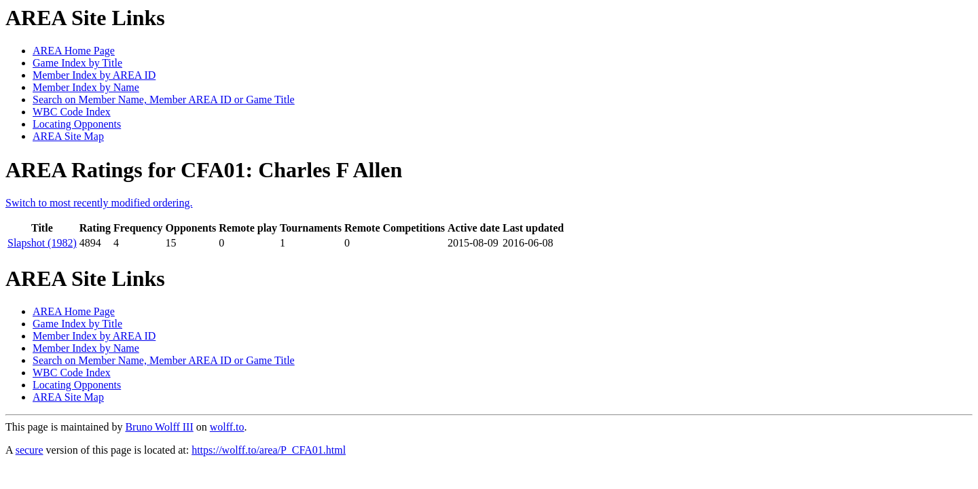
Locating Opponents (77, 124)
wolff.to (227, 427)
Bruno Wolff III (159, 427)
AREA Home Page (74, 50)
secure (29, 450)
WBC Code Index (72, 111)
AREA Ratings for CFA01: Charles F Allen (203, 170)
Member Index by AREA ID (94, 75)
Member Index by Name (86, 87)
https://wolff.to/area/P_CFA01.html (269, 450)
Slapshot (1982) (42, 243)
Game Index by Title (77, 63)
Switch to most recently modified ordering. (99, 203)
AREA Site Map (68, 136)
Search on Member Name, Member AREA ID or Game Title (164, 99)
